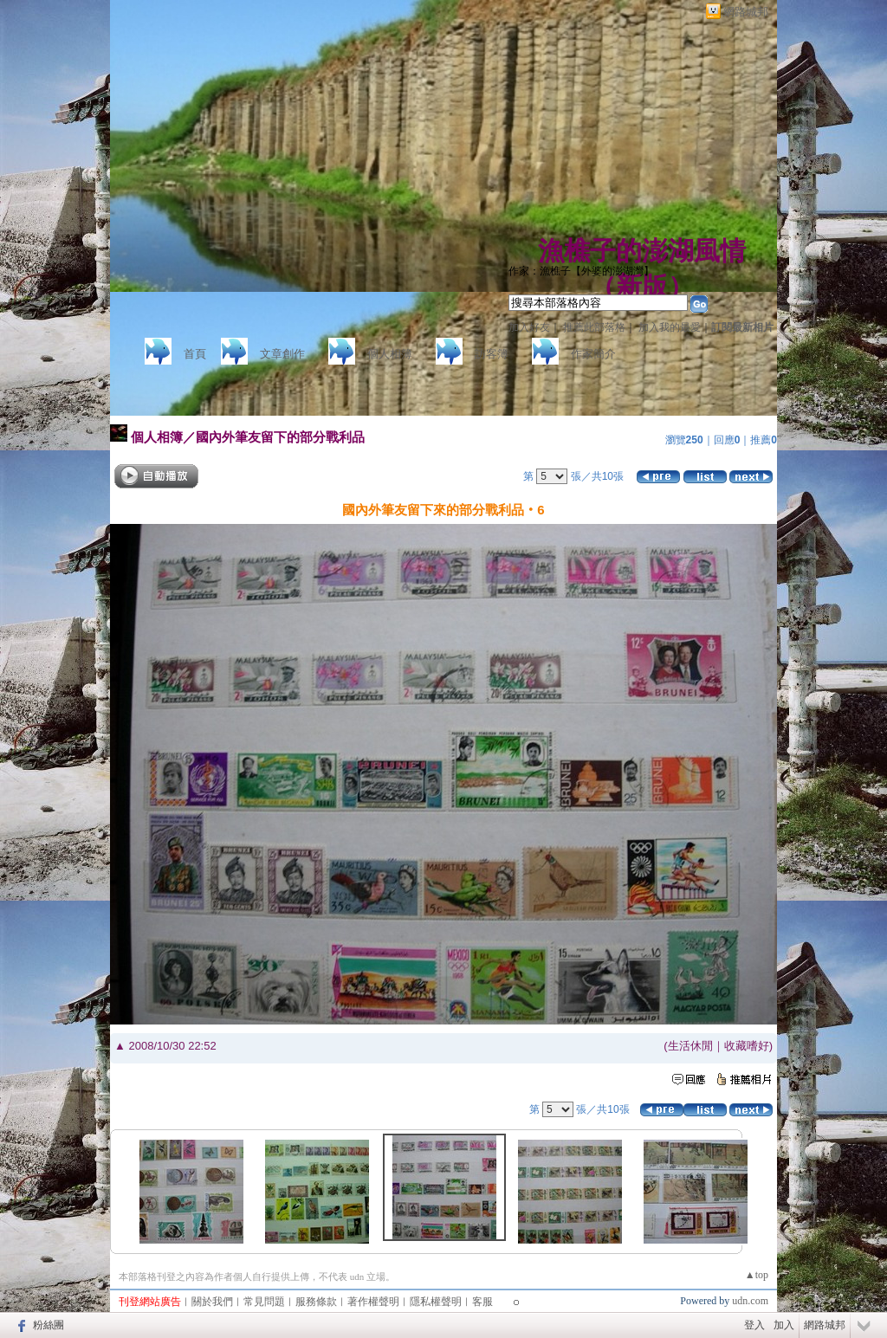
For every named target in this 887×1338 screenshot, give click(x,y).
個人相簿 (389, 353)
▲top (756, 1275)
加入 (784, 1325)
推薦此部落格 (594, 327)
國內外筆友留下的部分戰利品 (280, 437)
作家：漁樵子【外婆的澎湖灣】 (581, 271)
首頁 (195, 353)
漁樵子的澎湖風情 (642, 250)
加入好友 (529, 327)
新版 (642, 286)
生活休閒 (690, 1045)
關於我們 (212, 1302)
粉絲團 (48, 1325)
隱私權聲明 (436, 1302)
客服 (482, 1302)
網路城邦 (745, 11)
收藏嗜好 (746, 1045)
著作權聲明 (373, 1302)
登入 (754, 1325)
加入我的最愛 (669, 327)
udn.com (750, 1301)
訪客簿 (491, 353)
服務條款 (316, 1302)
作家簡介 (593, 353)
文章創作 (282, 353)
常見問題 (264, 1302)
